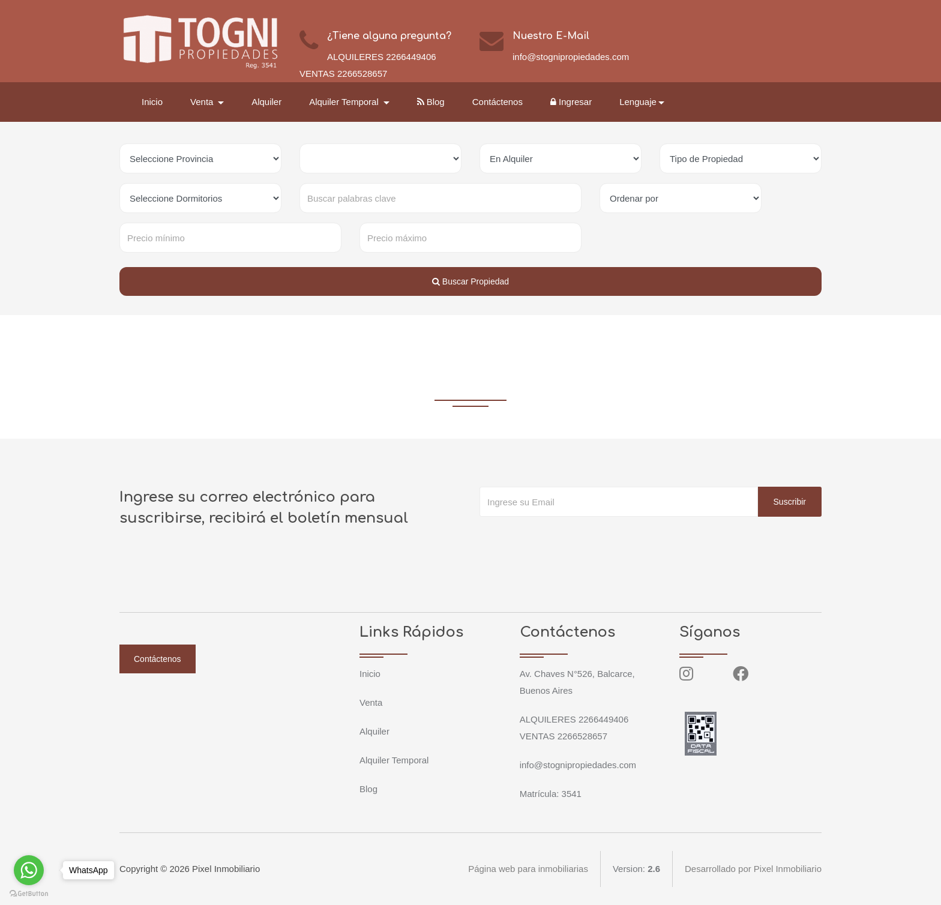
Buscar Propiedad (470, 281)
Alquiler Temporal (394, 760)
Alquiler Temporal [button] (345, 102)
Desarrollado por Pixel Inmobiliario (753, 869)
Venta (370, 702)
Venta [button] (203, 102)
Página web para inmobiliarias (527, 869)
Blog (431, 102)
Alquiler (266, 102)
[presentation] (571, 540)
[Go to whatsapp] (29, 870)
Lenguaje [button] (638, 102)
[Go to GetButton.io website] (29, 893)
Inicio (152, 102)
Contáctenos (497, 102)
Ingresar (571, 102)
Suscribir (790, 502)
